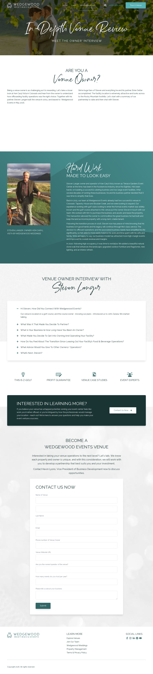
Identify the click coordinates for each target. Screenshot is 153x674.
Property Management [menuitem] (77, 649)
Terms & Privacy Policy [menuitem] (77, 652)
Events (73, 5)
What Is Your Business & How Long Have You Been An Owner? (50, 330)
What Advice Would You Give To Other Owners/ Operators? (49, 347)
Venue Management (87, 5)
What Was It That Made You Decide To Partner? (43, 324)
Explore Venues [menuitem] (73, 638)
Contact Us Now (123, 410)
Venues (65, 5)
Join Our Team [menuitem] (73, 642)
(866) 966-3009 (116, 5)
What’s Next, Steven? (29, 353)
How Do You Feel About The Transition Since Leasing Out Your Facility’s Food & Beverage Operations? (70, 341)
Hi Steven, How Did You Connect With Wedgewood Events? (49, 309)
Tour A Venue (136, 5)
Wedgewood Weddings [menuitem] (77, 645)
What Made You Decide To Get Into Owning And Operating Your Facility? (55, 336)
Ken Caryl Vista (20, 93)
